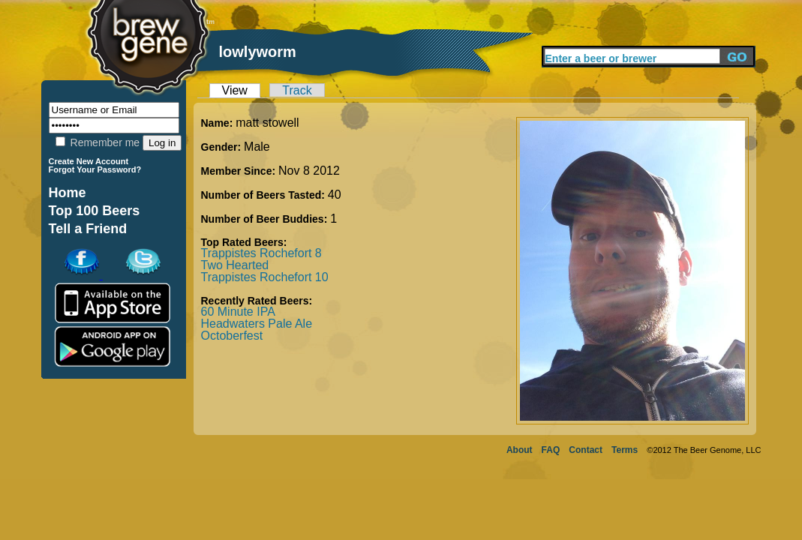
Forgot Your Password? (95, 169)
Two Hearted (235, 265)
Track (296, 90)
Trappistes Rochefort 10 (265, 277)
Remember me (98, 142)
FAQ (551, 450)
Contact (585, 450)
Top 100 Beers (94, 210)
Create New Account (89, 161)
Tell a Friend (88, 228)
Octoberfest (232, 335)
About (519, 450)
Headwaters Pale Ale (257, 323)
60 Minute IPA (238, 311)
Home (67, 192)
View (235, 90)
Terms (624, 450)
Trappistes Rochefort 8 (261, 253)
